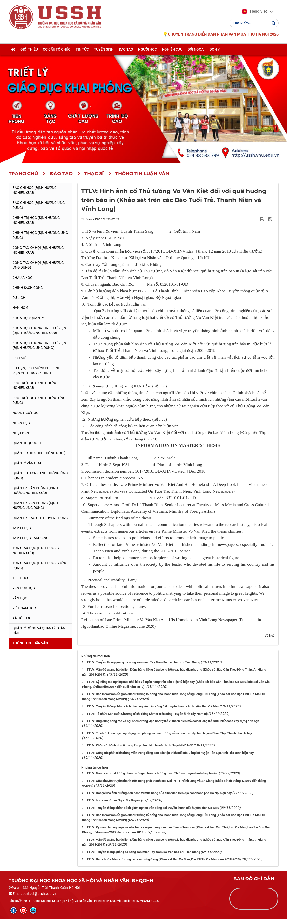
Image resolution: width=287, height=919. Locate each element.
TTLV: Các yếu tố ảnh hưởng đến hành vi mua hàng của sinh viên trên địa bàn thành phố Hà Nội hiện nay (159, 793)
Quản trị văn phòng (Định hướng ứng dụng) (35, 505)
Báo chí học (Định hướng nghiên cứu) (35, 190)
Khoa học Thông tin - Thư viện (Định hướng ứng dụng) (39, 345)
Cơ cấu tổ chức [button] (56, 50)
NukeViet (116, 901)
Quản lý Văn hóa (27, 463)
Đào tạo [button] (126, 50)
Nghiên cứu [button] (172, 50)
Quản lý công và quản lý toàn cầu (39, 630)
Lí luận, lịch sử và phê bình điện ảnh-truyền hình (36, 370)
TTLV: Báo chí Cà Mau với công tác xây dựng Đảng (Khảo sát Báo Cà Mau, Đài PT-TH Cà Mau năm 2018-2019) (164, 859)
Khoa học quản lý (28, 318)
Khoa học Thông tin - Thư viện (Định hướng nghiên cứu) (39, 330)
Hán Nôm (20, 308)
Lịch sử (19, 358)
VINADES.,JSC (149, 901)
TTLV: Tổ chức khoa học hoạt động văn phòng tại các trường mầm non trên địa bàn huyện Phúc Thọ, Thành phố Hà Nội (169, 733)
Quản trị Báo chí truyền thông (40, 518)
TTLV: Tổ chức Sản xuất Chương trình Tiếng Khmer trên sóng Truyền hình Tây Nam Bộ (147, 714)
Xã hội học (22, 618)
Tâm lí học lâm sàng (31, 538)
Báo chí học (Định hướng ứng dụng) (39, 205)
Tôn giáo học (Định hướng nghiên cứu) (36, 550)
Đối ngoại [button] (196, 50)
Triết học (21, 578)
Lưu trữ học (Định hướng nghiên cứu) (35, 385)
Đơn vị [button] (215, 50)
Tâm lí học (22, 528)
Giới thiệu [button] (29, 50)
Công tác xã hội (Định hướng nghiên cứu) (38, 250)
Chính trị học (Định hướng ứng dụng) (40, 235)
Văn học (20, 598)
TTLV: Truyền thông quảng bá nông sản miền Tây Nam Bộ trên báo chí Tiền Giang (143, 662)
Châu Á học (22, 278)
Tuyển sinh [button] (104, 50)
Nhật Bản (21, 433)
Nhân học (21, 423)
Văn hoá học (24, 588)
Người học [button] (147, 50)
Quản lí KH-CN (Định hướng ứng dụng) (40, 475)
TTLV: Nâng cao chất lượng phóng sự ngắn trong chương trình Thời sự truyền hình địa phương (152, 773)
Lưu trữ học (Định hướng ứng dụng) (39, 400)
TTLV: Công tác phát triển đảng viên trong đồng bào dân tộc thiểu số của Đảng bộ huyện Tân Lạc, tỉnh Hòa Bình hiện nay (170, 753)
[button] (254, 12)
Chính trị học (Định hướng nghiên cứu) (36, 220)
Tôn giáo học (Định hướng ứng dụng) (40, 565)
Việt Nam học (24, 608)
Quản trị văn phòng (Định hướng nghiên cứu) (35, 490)
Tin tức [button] (82, 50)
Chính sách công (28, 288)
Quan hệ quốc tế (27, 443)
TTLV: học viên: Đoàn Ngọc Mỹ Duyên (113, 800)
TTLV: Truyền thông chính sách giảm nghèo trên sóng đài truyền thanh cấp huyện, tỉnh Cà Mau (153, 706)
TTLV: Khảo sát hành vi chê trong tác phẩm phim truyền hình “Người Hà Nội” (140, 745)
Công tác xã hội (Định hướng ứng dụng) (38, 265)
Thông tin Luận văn (30, 643)
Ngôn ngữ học (25, 413)
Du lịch (19, 298)
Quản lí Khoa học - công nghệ (39, 453)
